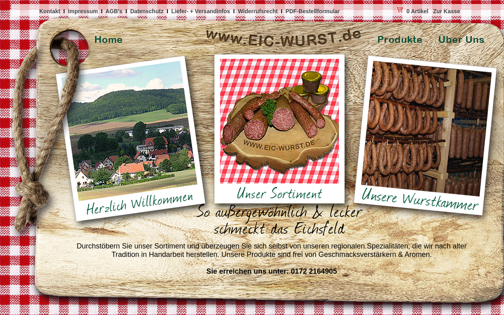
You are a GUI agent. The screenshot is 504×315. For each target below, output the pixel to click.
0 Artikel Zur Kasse (400, 11)
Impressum (84, 11)
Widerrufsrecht (258, 11)
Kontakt (50, 11)
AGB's (114, 11)
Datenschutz (147, 11)
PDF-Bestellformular (313, 11)
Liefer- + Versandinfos (201, 11)
